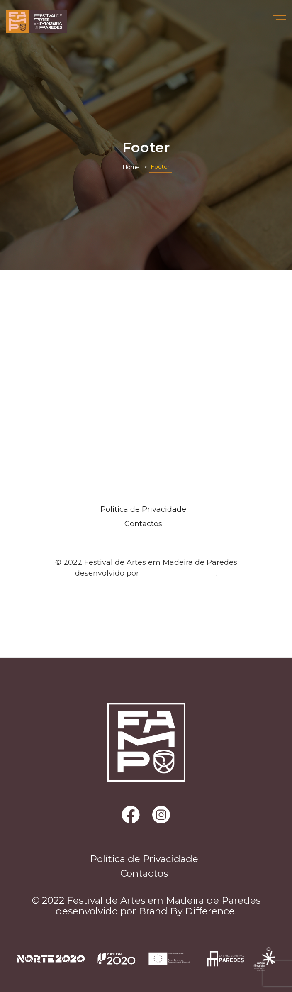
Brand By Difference (178, 573)
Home (131, 167)
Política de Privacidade (143, 509)
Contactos (143, 523)
